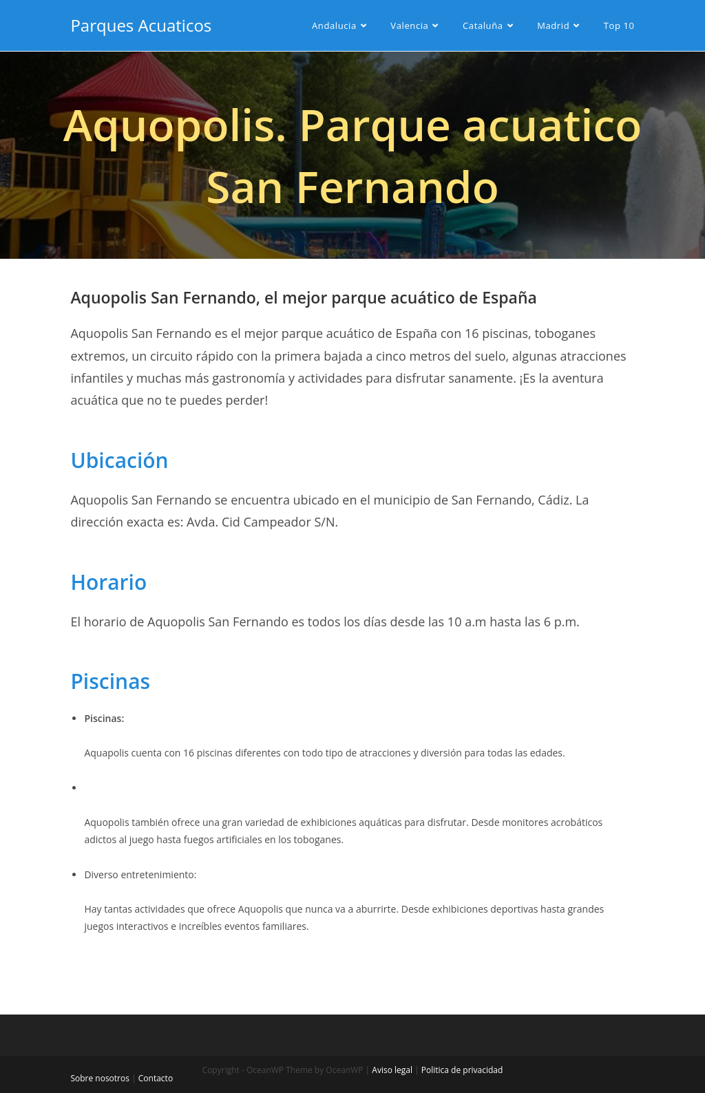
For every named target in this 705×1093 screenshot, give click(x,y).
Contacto (155, 1078)
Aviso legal (392, 1070)
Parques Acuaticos (140, 25)
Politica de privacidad (462, 1070)
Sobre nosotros (99, 1078)
